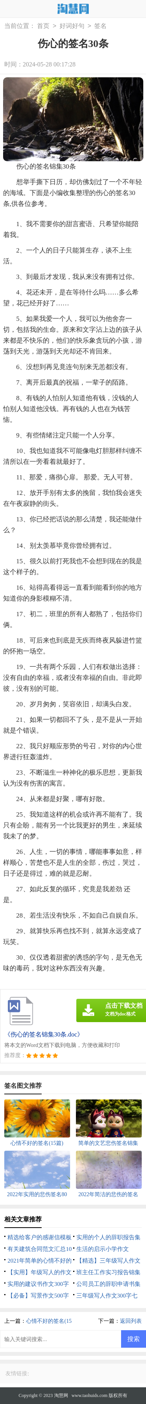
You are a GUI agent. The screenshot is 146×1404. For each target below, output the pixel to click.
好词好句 (72, 26)
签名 (100, 26)
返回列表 (131, 1321)
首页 (43, 26)
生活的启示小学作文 (102, 1249)
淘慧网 (61, 1395)
